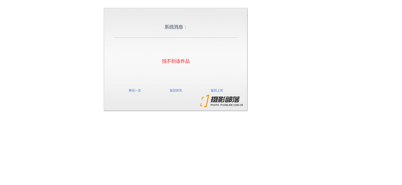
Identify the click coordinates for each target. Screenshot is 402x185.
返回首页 (176, 90)
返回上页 (217, 90)
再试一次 (135, 90)
